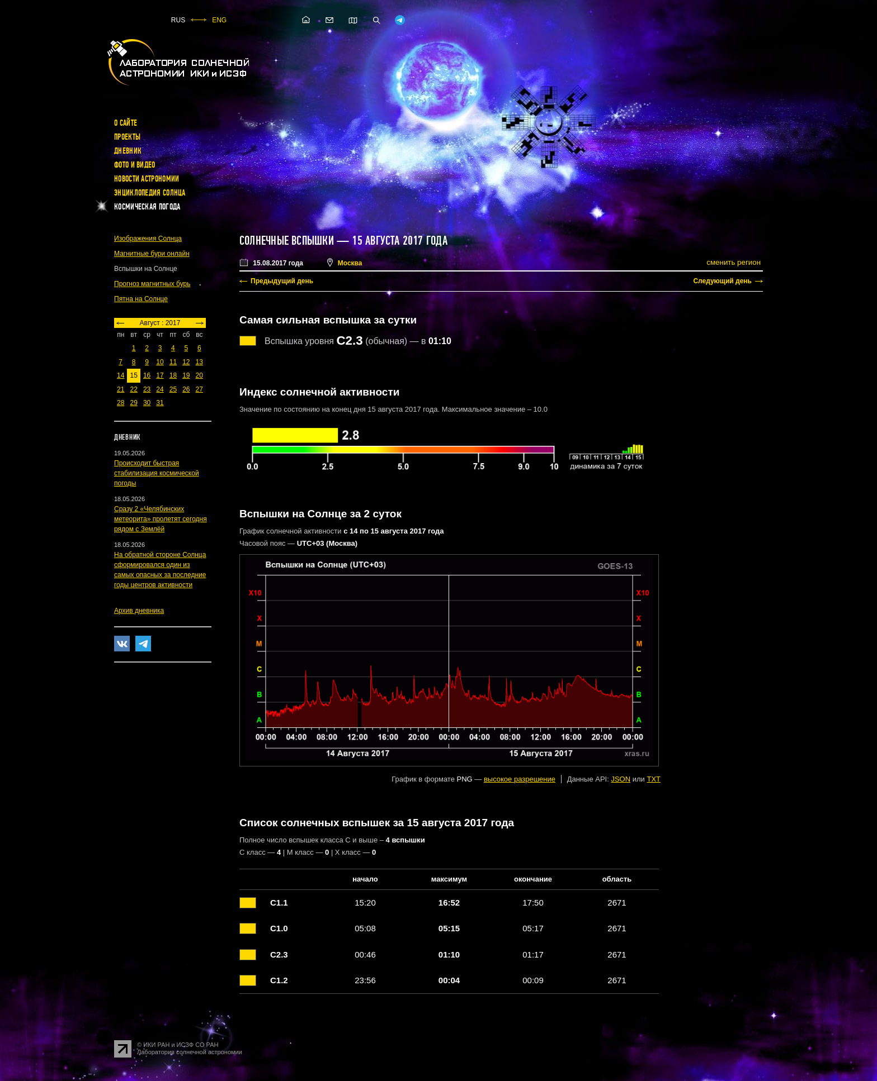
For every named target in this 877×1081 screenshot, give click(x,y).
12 (186, 362)
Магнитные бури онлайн (152, 254)
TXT (654, 779)
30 (146, 403)
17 (159, 375)
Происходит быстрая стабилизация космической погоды (156, 473)
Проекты (127, 137)
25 (173, 389)
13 (199, 362)
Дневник (128, 151)
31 (159, 403)
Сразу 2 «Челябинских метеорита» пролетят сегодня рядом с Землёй (160, 519)
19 (186, 375)
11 (173, 362)
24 (159, 389)
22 (133, 389)
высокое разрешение (519, 779)
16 (146, 375)
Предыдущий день (282, 281)
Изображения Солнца (148, 238)
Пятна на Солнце (141, 299)
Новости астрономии (146, 179)
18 (173, 375)
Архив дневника (139, 611)
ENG (219, 20)
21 (120, 389)
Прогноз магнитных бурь (152, 284)
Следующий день (722, 281)
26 (186, 389)
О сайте (125, 123)
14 (120, 375)
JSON (620, 779)
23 (146, 389)
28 (120, 403)
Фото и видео (134, 165)
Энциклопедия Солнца (150, 193)
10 (159, 362)
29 (133, 403)
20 (199, 375)
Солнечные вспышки (286, 241)
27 (199, 389)
